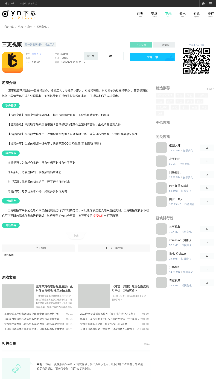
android (64, 54)
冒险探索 (162, 107)
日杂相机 (174, 172)
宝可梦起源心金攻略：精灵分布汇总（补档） (105, 324)
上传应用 (141, 44)
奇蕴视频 (174, 280)
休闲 (174, 107)
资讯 (182, 13)
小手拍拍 (174, 158)
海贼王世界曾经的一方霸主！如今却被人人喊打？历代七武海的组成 (111, 329)
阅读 (189, 95)
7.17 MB (36, 62)
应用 (29, 26)
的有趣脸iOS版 (178, 185)
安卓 (154, 13)
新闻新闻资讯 (164, 95)
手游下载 (9, 26)
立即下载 (152, 57)
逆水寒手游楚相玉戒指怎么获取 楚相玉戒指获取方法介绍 (34, 324)
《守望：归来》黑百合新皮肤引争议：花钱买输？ (130, 288)
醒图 (43, 248)
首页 (140, 13)
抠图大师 (174, 145)
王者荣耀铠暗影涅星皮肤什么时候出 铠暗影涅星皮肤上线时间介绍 (54, 289)
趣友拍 (119, 248)
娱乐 (169, 101)
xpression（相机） (180, 240)
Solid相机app (177, 253)
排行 (211, 13)
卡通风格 (202, 95)
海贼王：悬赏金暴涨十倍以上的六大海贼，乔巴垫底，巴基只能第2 (111, 318)
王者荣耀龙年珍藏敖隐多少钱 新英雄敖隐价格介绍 (31, 313)
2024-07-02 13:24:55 (71, 62)
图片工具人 (176, 199)
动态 (179, 101)
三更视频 (174, 226)
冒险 (179, 95)
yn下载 (11, 3)
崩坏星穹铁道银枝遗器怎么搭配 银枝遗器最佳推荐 (31, 318)
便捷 (189, 101)
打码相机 (174, 267)
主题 (194, 107)
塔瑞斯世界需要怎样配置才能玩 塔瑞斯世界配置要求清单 (34, 329)
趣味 (184, 107)
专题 (196, 13)
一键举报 (164, 44)
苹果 (168, 13)
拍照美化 (42, 26)
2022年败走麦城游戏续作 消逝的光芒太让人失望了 (108, 313)
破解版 (64, 58)
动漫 (159, 113)
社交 (159, 101)
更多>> (147, 344)
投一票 (91, 55)
